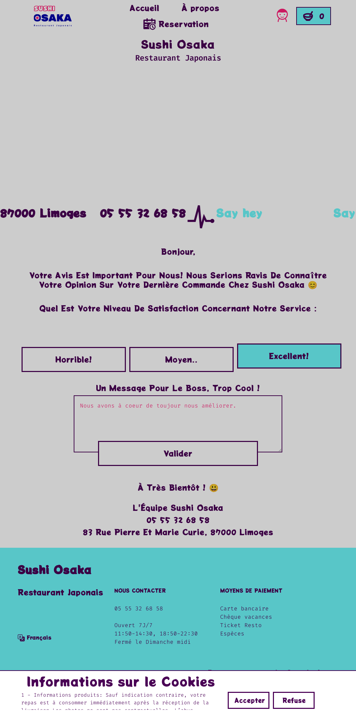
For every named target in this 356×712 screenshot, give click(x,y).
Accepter (249, 700)
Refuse (294, 700)
